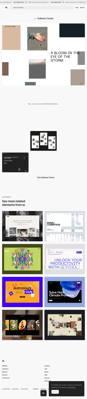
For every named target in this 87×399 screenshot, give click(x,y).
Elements (4, 372)
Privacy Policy (24, 389)
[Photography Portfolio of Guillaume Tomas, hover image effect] (71, 141)
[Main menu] (15, 119)
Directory (4, 375)
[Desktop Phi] (22, 259)
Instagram (43, 389)
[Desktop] (64, 259)
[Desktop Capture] (22, 292)
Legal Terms (15, 389)
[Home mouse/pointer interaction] (43, 119)
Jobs (45, 369)
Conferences (6, 378)
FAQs (45, 375)
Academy (47, 366)
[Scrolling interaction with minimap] (71, 119)
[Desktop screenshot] (22, 226)
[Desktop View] (64, 292)
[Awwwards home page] (43, 393)
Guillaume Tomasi (45, 18)
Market (46, 372)
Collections (5, 369)
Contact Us (47, 381)
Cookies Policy (6, 389)
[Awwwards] (6, 7)
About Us (47, 378)
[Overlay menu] (15, 162)
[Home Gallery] (64, 325)
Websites (4, 366)
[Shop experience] (15, 141)
